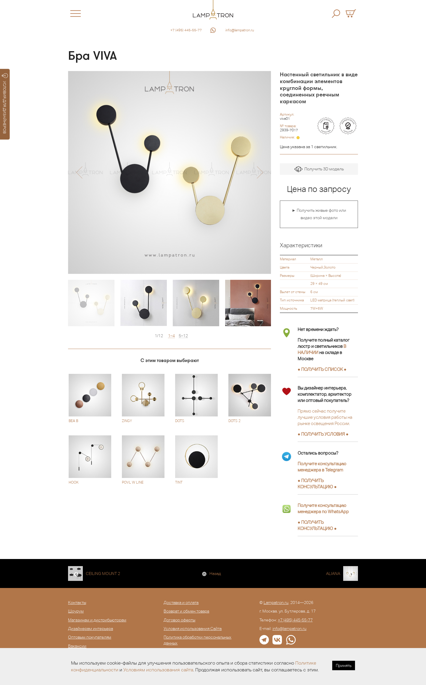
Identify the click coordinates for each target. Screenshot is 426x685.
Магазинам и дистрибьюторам (97, 620)
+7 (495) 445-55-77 (186, 30)
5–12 (183, 336)
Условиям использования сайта (158, 670)
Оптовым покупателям (89, 637)
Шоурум (76, 611)
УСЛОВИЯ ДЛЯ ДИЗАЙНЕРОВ (5, 103)
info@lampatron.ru (239, 30)
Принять (343, 665)
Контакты (77, 602)
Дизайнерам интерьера (90, 628)
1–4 (171, 336)
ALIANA (333, 573)
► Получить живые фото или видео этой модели (319, 214)
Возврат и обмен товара (186, 611)
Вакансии (77, 646)
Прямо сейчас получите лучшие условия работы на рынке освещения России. (325, 417)
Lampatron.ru (276, 602)
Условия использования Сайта (193, 628)
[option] (169, 172)
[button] (79, 172)
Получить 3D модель (319, 169)
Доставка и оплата (181, 602)
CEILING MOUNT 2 (103, 573)
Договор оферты (179, 620)
